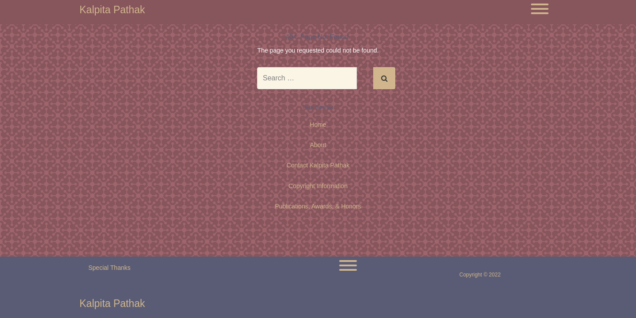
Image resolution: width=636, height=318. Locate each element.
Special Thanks (109, 267)
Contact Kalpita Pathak (318, 165)
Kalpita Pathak (112, 9)
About (318, 144)
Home (318, 124)
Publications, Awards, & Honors (318, 206)
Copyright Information (318, 185)
